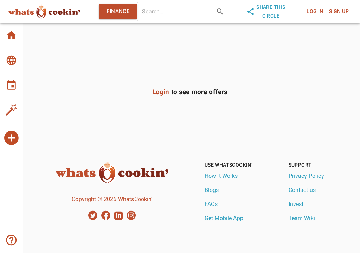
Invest (296, 204)
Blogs (212, 190)
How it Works (221, 176)
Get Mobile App (224, 218)
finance (118, 11)
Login (160, 92)
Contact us (302, 190)
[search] (175, 11)
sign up (339, 11)
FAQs (211, 204)
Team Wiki (302, 218)
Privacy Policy (306, 176)
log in (315, 11)
